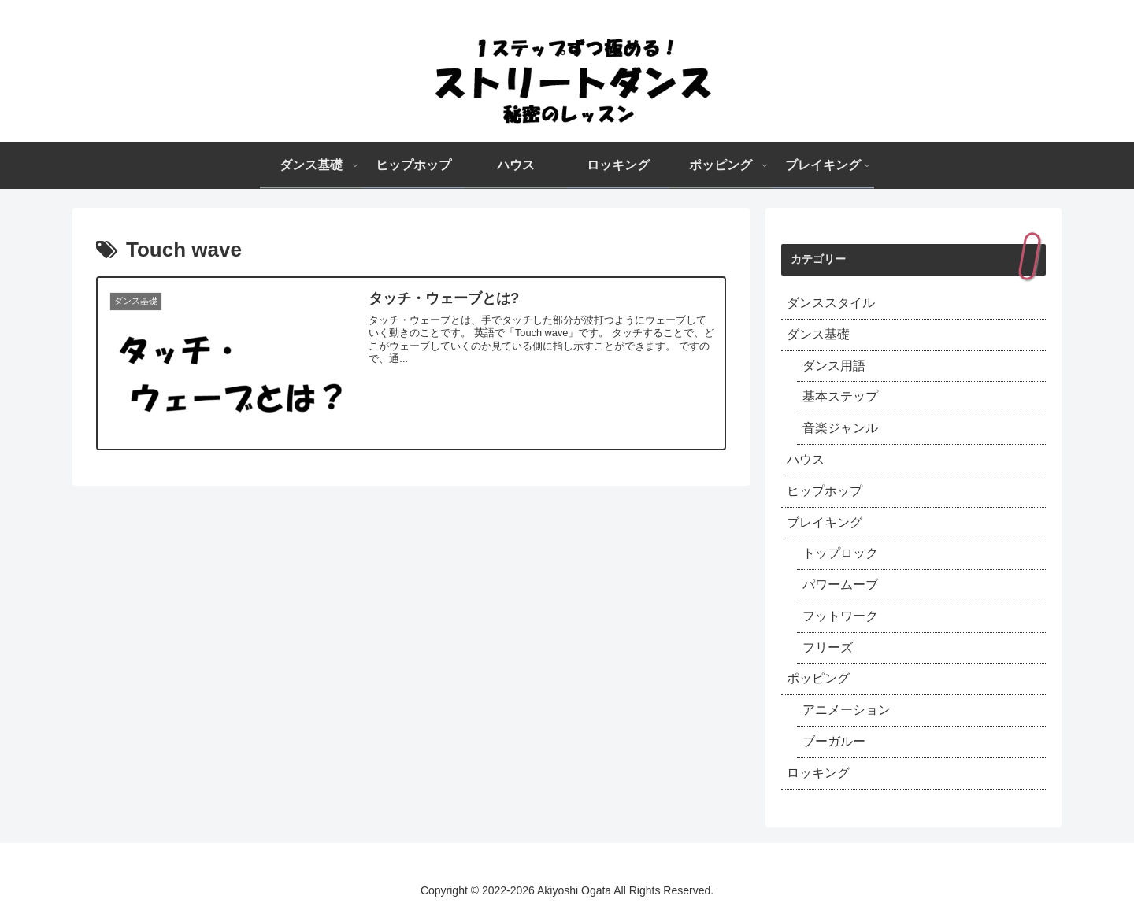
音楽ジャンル (840, 428)
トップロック (840, 553)
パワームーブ (840, 584)
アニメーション (846, 709)
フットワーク (840, 616)
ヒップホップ (824, 491)
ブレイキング (824, 522)
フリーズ (827, 647)
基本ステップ (840, 396)
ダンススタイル (831, 302)
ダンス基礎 (818, 334)
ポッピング (818, 678)
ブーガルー (833, 741)
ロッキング (818, 772)
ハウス (806, 459)
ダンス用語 (833, 365)
